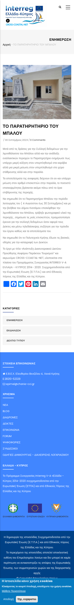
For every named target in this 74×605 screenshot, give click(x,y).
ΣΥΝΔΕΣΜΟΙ (10, 448)
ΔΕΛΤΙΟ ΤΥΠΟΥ (16, 340)
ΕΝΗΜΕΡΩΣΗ (15, 320)
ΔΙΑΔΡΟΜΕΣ (10, 417)
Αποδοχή (8, 599)
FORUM (7, 436)
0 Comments (37, 140)
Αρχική (7, 44)
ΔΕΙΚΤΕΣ (8, 423)
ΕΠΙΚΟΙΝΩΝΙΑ (11, 430)
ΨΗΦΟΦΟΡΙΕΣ (11, 442)
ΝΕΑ (5, 405)
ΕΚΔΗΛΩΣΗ (14, 330)
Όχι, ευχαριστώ (27, 599)
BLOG (6, 411)
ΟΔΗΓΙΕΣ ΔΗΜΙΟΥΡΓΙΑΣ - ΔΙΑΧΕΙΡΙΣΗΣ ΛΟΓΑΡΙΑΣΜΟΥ (36, 455)
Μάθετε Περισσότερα (14, 591)
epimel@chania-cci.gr (19, 384)
